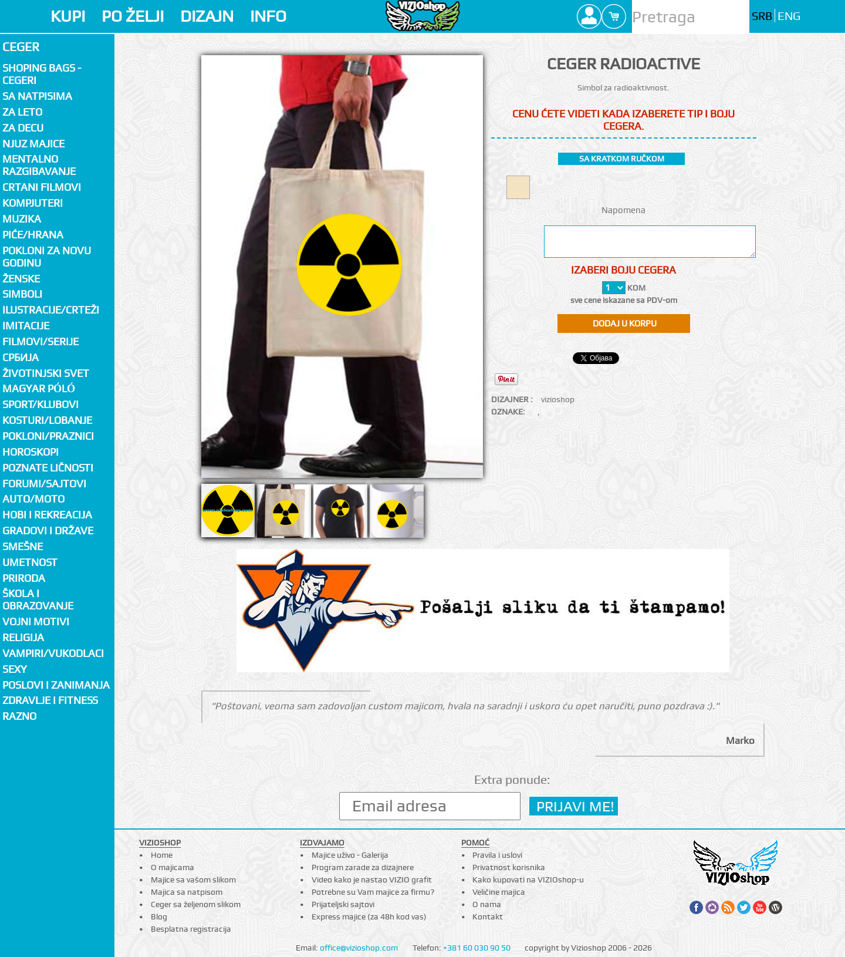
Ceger (20, 46)
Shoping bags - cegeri (41, 74)
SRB (762, 16)
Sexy (14, 669)
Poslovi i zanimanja (56, 685)
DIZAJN (207, 16)
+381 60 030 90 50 (477, 947)
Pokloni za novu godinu (46, 256)
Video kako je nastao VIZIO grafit (372, 879)
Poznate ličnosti (47, 467)
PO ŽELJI (133, 16)
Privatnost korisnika (508, 867)
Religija (23, 637)
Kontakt (487, 916)
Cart (613, 16)
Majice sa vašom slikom (193, 879)
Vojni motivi (35, 621)
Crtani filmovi (41, 187)
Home (162, 855)
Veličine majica (498, 892)
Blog (159, 916)
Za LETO (22, 112)
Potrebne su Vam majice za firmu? (373, 892)
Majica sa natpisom (186, 892)
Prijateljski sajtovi (343, 904)
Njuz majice (33, 143)
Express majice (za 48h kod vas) (369, 916)
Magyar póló (38, 388)
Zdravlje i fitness (50, 700)
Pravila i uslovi (497, 855)
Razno (19, 716)
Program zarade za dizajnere (363, 867)
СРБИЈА (20, 357)
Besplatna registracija (191, 929)
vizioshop (557, 399)
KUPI (67, 16)
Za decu (22, 128)
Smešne (22, 546)
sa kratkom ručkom (621, 158)
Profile (589, 16)
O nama (486, 904)
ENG (789, 16)
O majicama (172, 867)
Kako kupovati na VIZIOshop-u (528, 879)
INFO (268, 16)
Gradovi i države (47, 530)
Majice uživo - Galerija (350, 855)
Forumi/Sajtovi (44, 483)
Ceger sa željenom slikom (196, 904)
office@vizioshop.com (359, 947)
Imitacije (25, 325)
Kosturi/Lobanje (47, 420)
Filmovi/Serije (40, 341)
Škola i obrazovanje (37, 599)
